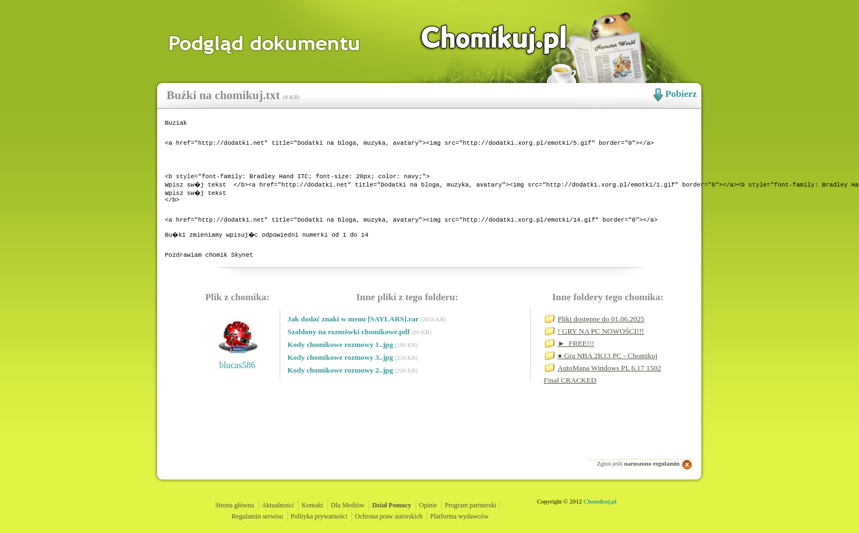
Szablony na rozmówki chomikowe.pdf (349, 360)
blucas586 (237, 393)
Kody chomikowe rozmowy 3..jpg (341, 386)
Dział (391, 505)
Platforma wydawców (459, 516)
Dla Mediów (347, 505)
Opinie (428, 505)
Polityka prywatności (319, 516)
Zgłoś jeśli (638, 463)
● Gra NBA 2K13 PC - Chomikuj (607, 384)
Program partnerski (470, 505)
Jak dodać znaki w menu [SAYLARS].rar (354, 347)
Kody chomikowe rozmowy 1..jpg (341, 373)
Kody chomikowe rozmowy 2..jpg (341, 398)
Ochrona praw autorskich (388, 516)
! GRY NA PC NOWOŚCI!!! (601, 359)
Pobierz (681, 94)
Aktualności (278, 505)
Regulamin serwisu (257, 516)
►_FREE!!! (576, 372)
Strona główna (234, 505)
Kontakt (312, 505)
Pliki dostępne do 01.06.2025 (601, 347)
